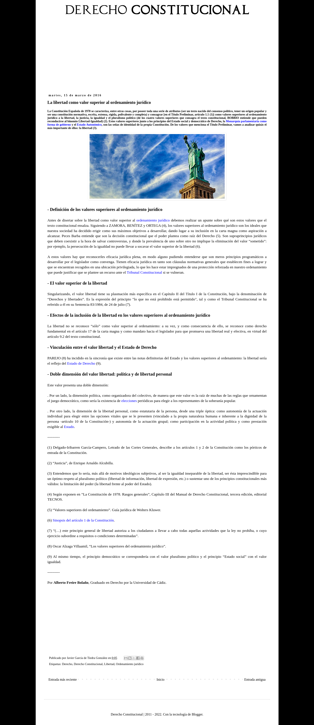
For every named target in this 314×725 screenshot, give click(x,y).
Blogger (197, 714)
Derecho (67, 664)
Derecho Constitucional (88, 664)
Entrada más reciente (63, 679)
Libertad (109, 664)
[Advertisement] (157, 56)
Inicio (160, 679)
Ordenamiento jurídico (130, 664)
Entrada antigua (255, 679)
